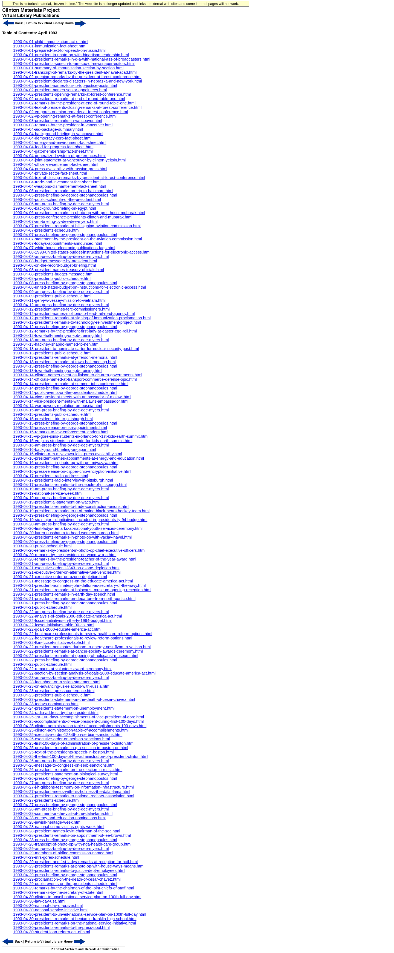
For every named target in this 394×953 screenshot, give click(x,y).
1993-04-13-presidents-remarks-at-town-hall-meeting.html (64, 362)
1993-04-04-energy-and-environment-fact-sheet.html (59, 142)
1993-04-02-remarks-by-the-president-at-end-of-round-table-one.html (74, 103)
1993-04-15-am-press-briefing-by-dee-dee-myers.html (61, 410)
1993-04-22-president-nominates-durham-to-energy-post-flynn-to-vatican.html (82, 647)
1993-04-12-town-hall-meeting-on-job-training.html (57, 335)
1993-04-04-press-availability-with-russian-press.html (60, 169)
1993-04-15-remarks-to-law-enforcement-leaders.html (60, 432)
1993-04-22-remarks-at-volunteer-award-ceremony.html (62, 669)
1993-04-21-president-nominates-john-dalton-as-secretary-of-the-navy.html (79, 585)
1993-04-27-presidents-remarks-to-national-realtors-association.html (73, 796)
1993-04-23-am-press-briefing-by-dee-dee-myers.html (61, 677)
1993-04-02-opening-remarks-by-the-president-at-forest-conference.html (77, 77)
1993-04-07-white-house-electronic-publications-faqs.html (64, 248)
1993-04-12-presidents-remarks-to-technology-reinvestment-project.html (77, 322)
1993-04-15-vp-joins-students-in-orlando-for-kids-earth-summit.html (72, 441)
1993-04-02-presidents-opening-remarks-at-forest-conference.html (72, 94)
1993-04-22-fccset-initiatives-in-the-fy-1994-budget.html (62, 620)
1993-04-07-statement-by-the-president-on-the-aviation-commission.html (77, 239)
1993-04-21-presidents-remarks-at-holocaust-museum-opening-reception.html (82, 590)
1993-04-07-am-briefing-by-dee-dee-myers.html (55, 221)
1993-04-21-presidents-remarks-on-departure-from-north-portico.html (74, 598)
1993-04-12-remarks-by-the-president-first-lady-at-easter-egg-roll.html (75, 331)
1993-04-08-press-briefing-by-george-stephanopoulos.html (65, 283)
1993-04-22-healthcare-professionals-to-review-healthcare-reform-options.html (82, 633)
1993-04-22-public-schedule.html (42, 664)
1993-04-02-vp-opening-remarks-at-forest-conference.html (65, 116)
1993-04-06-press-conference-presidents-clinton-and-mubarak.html (72, 217)
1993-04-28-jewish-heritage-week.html (47, 822)
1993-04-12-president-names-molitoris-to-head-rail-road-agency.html (74, 313)
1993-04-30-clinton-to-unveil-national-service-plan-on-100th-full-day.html (77, 897)
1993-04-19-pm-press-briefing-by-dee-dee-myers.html (61, 498)
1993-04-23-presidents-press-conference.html (53, 691)
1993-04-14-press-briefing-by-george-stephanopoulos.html (65, 388)
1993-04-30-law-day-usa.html (39, 901)
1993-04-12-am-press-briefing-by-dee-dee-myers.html (61, 305)
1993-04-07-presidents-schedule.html (46, 230)
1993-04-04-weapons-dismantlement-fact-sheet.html (59, 186)
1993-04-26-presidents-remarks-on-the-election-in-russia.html (67, 769)
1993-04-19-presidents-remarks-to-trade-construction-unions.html (71, 506)
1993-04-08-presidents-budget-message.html (53, 274)
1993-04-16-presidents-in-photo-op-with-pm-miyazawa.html (65, 462)
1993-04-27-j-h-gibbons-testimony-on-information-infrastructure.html (73, 787)
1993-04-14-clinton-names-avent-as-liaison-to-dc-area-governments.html (77, 375)
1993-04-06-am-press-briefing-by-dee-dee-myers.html (61, 204)
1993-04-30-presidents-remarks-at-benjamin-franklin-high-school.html (74, 919)
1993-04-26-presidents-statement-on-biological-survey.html (65, 774)
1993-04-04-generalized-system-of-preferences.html (59, 155)
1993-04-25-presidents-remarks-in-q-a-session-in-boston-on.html (70, 748)
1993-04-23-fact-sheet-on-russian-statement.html (56, 682)
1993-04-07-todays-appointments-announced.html (57, 243)
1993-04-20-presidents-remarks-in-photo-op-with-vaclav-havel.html (72, 537)
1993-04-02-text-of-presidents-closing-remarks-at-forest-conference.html (77, 107)
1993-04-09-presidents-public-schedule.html (52, 296)
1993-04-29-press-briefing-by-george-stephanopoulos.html (65, 875)
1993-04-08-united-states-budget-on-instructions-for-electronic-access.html (79, 287)
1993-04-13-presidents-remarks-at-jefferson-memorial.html (65, 357)
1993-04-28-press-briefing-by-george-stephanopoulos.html (65, 840)
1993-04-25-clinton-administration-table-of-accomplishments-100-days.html (79, 726)
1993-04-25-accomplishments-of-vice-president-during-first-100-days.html (78, 721)
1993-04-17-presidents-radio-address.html (50, 476)
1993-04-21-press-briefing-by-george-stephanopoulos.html (65, 603)
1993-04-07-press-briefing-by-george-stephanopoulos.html (65, 234)
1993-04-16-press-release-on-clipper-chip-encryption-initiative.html (72, 471)
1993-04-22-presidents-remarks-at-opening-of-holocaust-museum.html (75, 655)
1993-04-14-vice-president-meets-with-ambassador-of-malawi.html (72, 397)
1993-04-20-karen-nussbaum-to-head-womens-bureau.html (65, 533)
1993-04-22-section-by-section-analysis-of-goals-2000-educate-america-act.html (84, 673)
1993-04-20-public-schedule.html (42, 546)
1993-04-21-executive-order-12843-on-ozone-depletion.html (66, 568)
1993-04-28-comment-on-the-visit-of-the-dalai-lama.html (62, 813)
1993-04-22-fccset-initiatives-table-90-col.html (53, 625)
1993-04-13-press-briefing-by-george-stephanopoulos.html (65, 366)
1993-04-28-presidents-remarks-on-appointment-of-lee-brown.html (72, 835)
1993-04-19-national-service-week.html (47, 493)
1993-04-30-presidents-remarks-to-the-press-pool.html (61, 927)
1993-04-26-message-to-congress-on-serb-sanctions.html (64, 765)
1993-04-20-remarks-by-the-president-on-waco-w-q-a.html (64, 555)
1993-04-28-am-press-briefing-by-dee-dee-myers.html (61, 809)
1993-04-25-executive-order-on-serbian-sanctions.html (61, 739)
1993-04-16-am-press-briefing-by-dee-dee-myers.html (61, 445)
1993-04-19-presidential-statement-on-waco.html (56, 502)
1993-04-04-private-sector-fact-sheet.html (50, 173)
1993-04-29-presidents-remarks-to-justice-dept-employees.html (69, 870)
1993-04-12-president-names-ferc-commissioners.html (61, 309)
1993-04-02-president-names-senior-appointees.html (60, 90)
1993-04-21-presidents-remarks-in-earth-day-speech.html (64, 594)
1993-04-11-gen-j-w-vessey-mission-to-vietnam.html (59, 300)
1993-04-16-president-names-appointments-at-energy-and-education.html (78, 458)
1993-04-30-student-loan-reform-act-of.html (51, 932)
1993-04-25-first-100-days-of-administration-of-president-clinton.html (73, 743)
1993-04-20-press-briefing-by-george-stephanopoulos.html (65, 541)
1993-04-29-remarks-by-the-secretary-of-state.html (58, 892)
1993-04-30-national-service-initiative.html (50, 910)
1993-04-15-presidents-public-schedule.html (52, 414)
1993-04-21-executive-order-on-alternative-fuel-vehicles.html (67, 572)
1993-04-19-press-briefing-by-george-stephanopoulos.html (65, 515)
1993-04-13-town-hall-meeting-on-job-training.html (57, 370)
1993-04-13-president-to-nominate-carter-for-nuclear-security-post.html (76, 348)
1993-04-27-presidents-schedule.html (46, 800)
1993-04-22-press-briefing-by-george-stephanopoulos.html (65, 660)
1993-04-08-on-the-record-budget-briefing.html (54, 265)
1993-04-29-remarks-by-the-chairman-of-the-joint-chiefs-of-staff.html (73, 888)
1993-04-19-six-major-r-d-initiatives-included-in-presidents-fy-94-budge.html (80, 519)
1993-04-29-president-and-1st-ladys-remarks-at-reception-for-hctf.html (75, 862)
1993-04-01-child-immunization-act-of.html (50, 41)
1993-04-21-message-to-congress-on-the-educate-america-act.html (73, 581)
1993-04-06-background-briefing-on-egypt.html (54, 208)
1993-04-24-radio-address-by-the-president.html (56, 712)
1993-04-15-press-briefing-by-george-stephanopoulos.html (65, 423)
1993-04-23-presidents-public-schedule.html (52, 695)
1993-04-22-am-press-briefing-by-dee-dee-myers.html (61, 612)
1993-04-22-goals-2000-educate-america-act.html (57, 629)
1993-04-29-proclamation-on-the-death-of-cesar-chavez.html (67, 879)
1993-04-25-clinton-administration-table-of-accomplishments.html (71, 730)
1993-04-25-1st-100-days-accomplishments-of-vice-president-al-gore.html (78, 717)
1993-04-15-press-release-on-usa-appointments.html (60, 427)
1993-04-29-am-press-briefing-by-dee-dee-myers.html (61, 848)
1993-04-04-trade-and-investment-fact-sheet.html (56, 182)
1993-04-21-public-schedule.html (42, 607)
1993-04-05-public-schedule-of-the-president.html (57, 199)
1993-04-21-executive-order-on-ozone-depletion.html (60, 576)
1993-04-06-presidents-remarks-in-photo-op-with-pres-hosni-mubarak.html (79, 212)
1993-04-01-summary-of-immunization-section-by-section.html (68, 68)
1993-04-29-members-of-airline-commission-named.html (63, 853)
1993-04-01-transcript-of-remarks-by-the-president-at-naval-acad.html (75, 72)
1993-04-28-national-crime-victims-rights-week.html (58, 826)
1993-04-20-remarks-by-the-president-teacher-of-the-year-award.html (74, 559)
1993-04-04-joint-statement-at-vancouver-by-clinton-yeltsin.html (69, 160)
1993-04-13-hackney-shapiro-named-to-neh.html (56, 344)
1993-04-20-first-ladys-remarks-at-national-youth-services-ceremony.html (78, 528)
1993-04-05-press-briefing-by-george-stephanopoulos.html (65, 195)
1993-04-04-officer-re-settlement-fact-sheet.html (55, 164)
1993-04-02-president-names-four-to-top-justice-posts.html (65, 85)
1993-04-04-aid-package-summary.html (48, 129)
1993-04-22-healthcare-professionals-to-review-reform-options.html (72, 638)
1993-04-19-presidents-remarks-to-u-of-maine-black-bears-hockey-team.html (81, 511)
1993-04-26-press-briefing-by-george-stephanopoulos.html (65, 778)
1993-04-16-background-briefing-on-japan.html (54, 449)
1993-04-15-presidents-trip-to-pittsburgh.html (53, 419)
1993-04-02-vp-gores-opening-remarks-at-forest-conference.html (70, 112)
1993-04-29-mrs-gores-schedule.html (46, 857)
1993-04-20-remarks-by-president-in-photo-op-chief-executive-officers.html (79, 550)
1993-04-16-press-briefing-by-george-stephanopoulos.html (65, 467)
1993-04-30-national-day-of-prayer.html (48, 905)
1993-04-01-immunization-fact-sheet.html (49, 46)
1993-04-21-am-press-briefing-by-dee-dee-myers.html (61, 563)
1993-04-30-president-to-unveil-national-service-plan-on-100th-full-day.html (79, 914)
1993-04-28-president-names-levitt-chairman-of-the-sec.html (66, 831)
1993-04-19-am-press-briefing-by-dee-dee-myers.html (61, 489)
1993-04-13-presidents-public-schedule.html (52, 353)
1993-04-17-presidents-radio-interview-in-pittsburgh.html (63, 480)
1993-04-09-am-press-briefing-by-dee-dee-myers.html (61, 291)
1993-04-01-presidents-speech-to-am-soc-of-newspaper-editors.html (74, 63)
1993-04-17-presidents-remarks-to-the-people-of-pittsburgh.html (70, 484)
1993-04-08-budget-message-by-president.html (55, 261)
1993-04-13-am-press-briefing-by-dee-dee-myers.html (61, 340)
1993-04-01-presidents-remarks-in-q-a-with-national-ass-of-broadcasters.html (81, 59)
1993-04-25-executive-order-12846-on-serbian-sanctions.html (67, 734)
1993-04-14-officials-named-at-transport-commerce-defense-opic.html (75, 379)
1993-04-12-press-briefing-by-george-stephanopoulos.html (65, 327)
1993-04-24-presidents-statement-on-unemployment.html (64, 708)
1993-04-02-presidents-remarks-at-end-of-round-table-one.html (69, 98)
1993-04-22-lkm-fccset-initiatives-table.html (51, 642)
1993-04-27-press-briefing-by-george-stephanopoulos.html (65, 805)
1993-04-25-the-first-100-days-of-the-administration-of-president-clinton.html (80, 756)
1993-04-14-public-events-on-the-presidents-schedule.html (65, 392)
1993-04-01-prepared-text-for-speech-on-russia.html (59, 50)
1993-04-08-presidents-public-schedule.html (52, 278)
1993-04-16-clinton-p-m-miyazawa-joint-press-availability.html (67, 454)
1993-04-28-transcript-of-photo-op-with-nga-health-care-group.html (72, 844)
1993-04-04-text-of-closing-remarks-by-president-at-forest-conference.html (79, 177)
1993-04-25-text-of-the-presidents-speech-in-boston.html (63, 752)
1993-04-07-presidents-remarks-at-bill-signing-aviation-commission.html (77, 226)
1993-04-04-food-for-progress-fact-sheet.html (53, 147)
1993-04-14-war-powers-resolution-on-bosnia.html (57, 405)
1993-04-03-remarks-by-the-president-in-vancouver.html (62, 125)
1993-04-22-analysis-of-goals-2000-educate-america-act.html (67, 616)
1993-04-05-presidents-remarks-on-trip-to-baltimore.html (63, 191)
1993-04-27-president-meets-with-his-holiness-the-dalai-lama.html (71, 791)
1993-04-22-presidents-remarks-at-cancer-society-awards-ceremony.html (78, 651)
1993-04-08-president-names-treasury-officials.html (58, 270)
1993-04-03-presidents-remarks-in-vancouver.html (57, 120)
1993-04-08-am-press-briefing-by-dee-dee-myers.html (61, 256)
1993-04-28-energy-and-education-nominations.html (59, 818)
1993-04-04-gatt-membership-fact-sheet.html (53, 151)
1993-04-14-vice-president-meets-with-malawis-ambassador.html (70, 401)
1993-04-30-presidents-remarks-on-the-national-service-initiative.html (74, 923)
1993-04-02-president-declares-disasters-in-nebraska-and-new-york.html (77, 81)
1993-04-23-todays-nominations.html (46, 704)
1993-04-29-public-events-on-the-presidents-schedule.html (65, 883)
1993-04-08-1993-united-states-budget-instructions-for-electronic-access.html (81, 252)
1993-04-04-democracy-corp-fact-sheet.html (52, 138)
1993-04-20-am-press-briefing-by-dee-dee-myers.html (61, 524)
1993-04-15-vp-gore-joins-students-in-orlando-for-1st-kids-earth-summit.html (80, 436)
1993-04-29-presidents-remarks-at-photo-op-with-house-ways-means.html (78, 866)
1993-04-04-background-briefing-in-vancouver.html (58, 134)
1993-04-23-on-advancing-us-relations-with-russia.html (61, 686)
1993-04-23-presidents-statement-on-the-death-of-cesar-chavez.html (74, 699)
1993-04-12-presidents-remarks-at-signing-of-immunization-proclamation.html (82, 318)
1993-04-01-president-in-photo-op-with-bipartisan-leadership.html (71, 55)
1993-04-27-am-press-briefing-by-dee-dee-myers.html (61, 783)
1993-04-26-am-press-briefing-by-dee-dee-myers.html (61, 761)
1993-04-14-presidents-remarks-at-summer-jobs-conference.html (70, 384)
